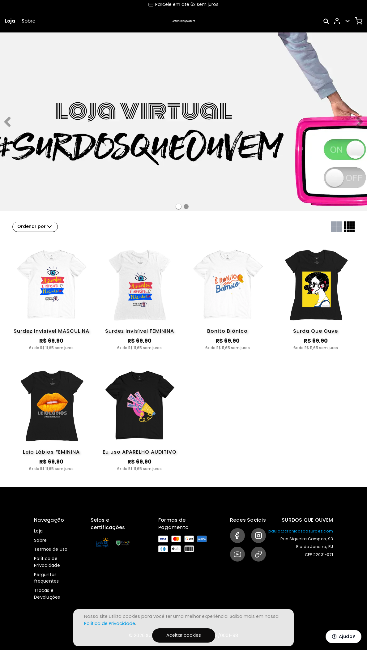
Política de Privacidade (47, 561)
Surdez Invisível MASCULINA (51, 331)
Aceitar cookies (183, 635)
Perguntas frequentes (46, 577)
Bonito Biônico (227, 331)
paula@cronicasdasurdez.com (300, 531)
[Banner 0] (178, 206)
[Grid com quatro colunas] (349, 226)
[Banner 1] (186, 206)
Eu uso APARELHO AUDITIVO (140, 451)
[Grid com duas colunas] (336, 226)
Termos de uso (50, 549)
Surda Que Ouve (315, 331)
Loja (10, 21)
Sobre (28, 21)
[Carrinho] (358, 21)
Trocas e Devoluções (47, 593)
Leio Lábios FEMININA (51, 451)
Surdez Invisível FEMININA (139, 331)
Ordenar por (35, 226)
